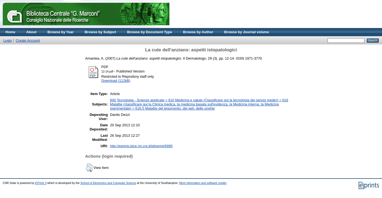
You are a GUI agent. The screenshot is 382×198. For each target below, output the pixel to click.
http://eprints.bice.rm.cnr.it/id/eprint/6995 (141, 146)
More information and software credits (202, 183)
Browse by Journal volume (246, 32)
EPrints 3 (41, 183)
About (31, 32)
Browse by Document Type (149, 32)
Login (7, 40)
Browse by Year (61, 32)
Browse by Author (198, 32)
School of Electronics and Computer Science (108, 183)
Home (10, 32)
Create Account (28, 40)
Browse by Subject (100, 32)
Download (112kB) (115, 81)
